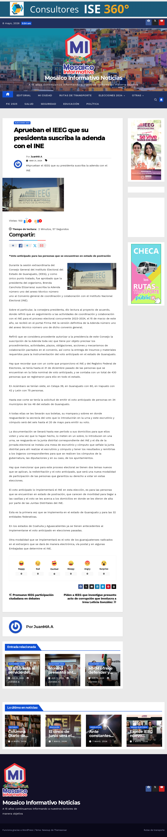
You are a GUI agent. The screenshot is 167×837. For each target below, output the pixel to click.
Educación (71, 103)
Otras (137, 95)
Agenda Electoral (139, 727)
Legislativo (95, 727)
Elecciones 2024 (111, 95)
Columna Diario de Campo (17, 735)
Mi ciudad (45, 95)
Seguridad (48, 103)
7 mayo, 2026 (59, 741)
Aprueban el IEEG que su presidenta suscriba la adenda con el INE (59, 138)
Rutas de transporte (75, 95)
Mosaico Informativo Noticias (83, 77)
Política (92, 103)
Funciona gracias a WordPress (18, 830)
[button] (83, 9)
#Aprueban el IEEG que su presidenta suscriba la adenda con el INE (66, 168)
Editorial (24, 95)
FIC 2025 (11, 103)
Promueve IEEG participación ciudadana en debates (31, 596)
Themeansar (60, 830)
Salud (29, 103)
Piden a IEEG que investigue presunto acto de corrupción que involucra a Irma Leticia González (90, 598)
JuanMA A (36, 156)
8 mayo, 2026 (18, 741)
